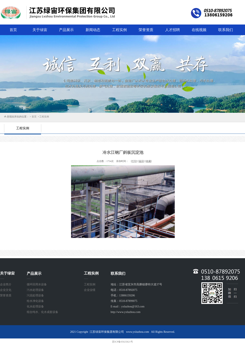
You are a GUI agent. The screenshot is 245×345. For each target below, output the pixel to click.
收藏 (148, 161)
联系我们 (225, 30)
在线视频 (199, 30)
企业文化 (5, 289)
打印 (134, 161)
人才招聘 (172, 30)
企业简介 (5, 284)
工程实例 (119, 30)
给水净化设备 (35, 301)
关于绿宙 (39, 30)
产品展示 (66, 30)
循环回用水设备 (37, 284)
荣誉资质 (146, 30)
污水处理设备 (35, 289)
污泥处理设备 (35, 295)
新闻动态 (93, 30)
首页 (13, 30)
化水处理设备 (35, 306)
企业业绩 (89, 289)
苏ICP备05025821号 (122, 341)
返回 (141, 161)
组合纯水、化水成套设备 (42, 312)
